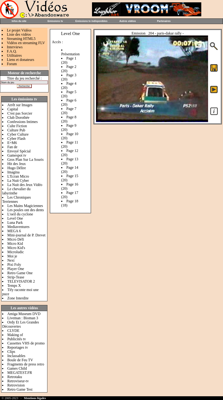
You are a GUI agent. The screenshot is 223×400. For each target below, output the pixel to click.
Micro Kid (15, 244)
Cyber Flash (16, 138)
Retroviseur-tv (18, 381)
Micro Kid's (16, 248)
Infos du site (19, 21)
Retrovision (16, 385)
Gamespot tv (16, 155)
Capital (12, 109)
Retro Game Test (19, 389)
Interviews (15, 47)
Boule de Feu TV (20, 360)
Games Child (17, 368)
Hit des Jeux (16, 164)
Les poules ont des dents (25, 210)
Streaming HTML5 (21, 39)
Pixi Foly (14, 265)
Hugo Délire (16, 168)
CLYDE (13, 331)
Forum (12, 64)
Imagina (13, 172)
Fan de (12, 147)
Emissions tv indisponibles (91, 21)
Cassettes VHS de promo (26, 343)
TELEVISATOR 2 (21, 281)
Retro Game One (19, 273)
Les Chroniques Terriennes (16, 199)
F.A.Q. (12, 51)
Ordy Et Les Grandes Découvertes (20, 324)
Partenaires (163, 21)
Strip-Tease (15, 277)
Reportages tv (17, 347)
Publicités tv (16, 339)
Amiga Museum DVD (23, 314)
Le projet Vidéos (19, 30)
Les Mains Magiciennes (25, 206)
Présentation (70, 54)
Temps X (14, 286)
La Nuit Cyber (18, 180)
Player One (15, 269)
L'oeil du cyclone (20, 214)
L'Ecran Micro (18, 176)
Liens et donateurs (20, 60)
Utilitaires (14, 55)
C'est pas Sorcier (19, 113)
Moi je (12, 256)
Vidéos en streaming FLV (26, 43)
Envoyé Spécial (19, 151)
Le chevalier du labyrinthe (16, 191)
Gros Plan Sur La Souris (25, 159)
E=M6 (12, 143)
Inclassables (16, 356)
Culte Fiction (17, 126)
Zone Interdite (17, 298)
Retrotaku (14, 377)
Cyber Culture (17, 134)
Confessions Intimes (22, 122)
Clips (11, 352)
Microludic (15, 252)
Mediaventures (18, 227)
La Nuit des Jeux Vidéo (24, 185)
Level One (15, 218)
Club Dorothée (18, 117)
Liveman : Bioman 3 (22, 318)
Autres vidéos (127, 21)
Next (10, 260)
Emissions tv (55, 21)
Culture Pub (16, 130)
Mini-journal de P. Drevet (26, 235)
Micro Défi (15, 239)
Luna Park (15, 223)
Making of (15, 335)
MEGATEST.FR (19, 373)
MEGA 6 (14, 231)
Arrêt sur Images (19, 105)
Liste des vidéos (19, 34)
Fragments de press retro (25, 364)
